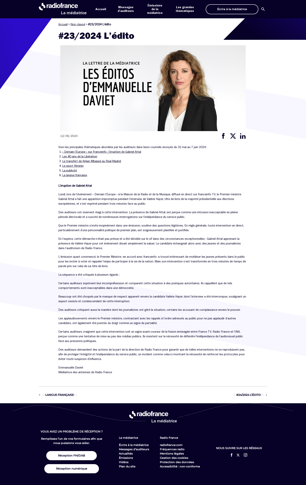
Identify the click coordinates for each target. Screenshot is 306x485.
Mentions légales (172, 453)
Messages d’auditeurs (134, 449)
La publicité (69, 170)
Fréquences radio (172, 449)
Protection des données (177, 462)
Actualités (126, 453)
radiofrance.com (171, 445)
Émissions (126, 458)
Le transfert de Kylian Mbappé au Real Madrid (91, 161)
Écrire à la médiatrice (134, 445)
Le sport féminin (73, 165)
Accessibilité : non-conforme (180, 466)
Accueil (100, 9)
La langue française (74, 175)
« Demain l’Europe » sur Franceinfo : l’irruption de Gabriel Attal (101, 151)
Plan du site (127, 466)
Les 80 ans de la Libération (79, 156)
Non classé (77, 24)
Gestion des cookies (174, 458)
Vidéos (123, 462)
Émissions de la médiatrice (155, 9)
